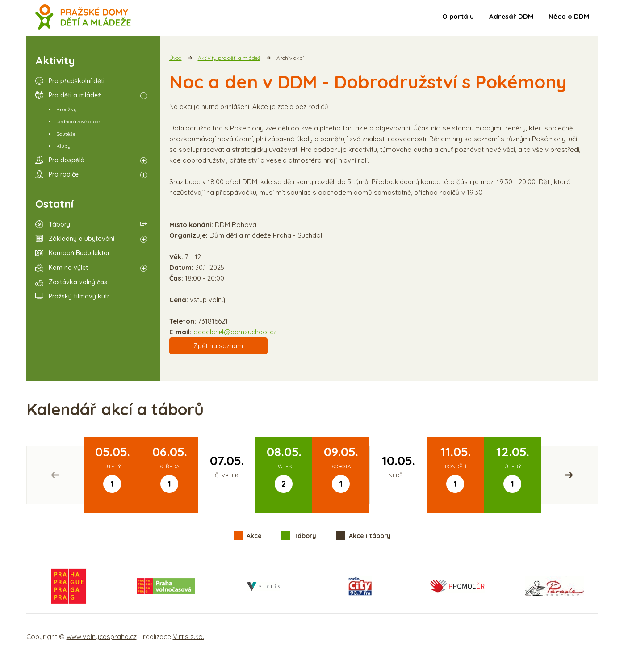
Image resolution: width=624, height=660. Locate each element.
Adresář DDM (511, 16)
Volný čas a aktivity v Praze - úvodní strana (83, 17)
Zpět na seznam (218, 345)
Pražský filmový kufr (79, 296)
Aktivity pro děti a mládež (229, 58)
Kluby (63, 146)
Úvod (175, 58)
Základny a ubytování (81, 239)
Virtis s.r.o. (188, 636)
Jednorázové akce (78, 121)
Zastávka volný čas (78, 282)
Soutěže (65, 133)
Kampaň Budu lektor (79, 253)
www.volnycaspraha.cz (102, 636)
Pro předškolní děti (77, 81)
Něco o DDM (569, 16)
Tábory (59, 224)
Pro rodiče (64, 174)
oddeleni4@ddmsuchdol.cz (234, 332)
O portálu (458, 16)
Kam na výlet (68, 268)
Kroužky (66, 109)
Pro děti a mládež (75, 95)
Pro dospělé (66, 160)
